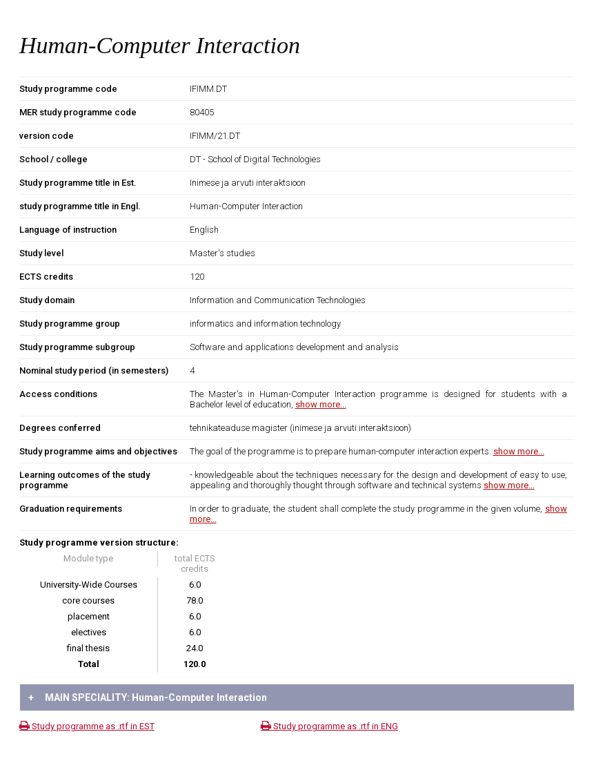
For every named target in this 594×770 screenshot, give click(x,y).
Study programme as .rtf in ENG (329, 726)
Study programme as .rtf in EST (87, 726)
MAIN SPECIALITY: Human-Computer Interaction (147, 697)
